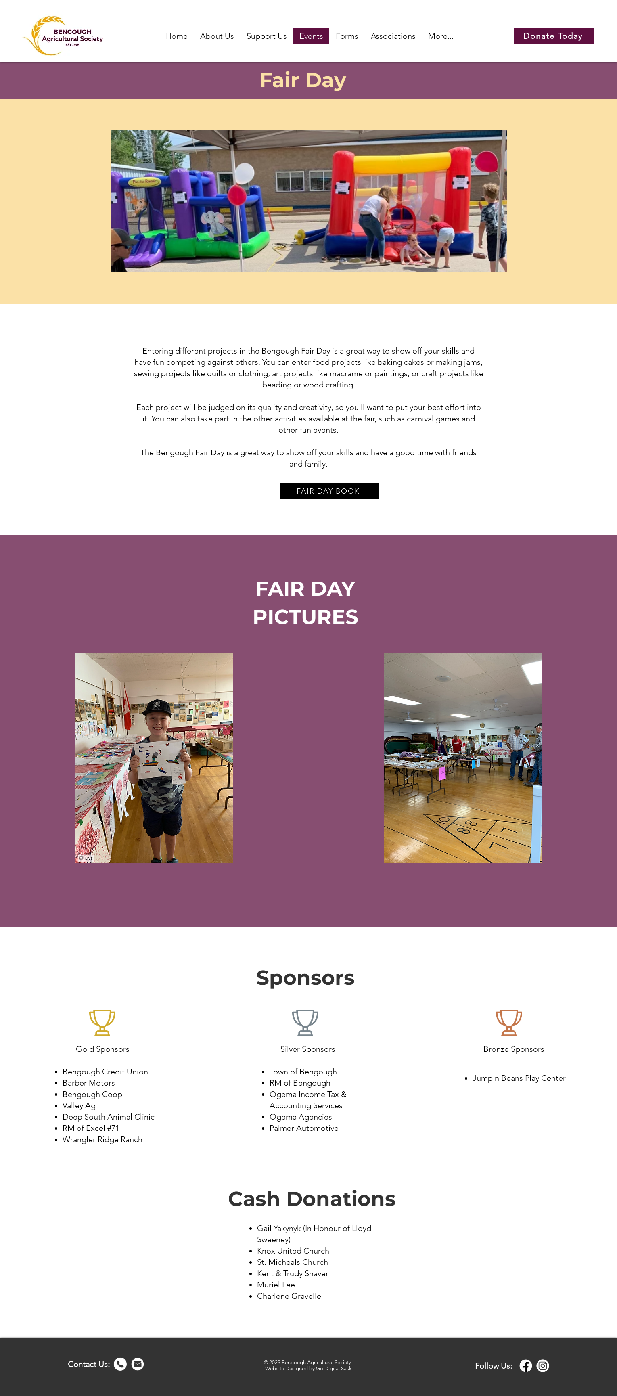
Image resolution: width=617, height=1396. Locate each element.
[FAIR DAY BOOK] (329, 491)
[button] (217, 36)
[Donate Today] (554, 36)
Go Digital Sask (333, 1368)
